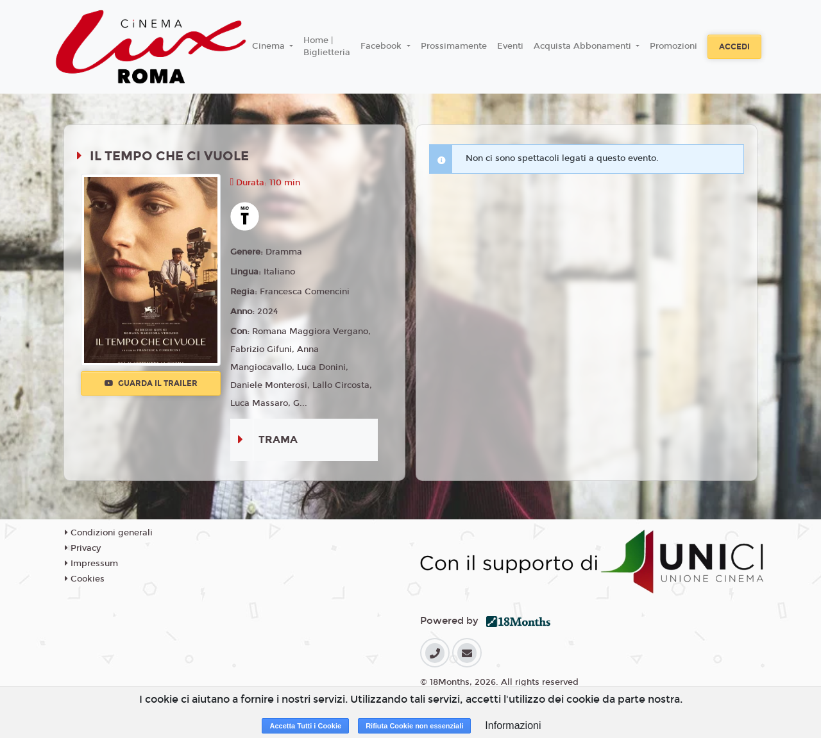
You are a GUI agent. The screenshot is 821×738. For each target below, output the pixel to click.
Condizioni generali (109, 533)
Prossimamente (454, 46)
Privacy (83, 548)
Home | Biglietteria (326, 46)
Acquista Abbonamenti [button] (584, 46)
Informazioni (513, 725)
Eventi (510, 46)
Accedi (734, 46)
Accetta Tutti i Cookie (305, 726)
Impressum (91, 563)
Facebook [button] (382, 46)
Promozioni (673, 46)
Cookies (85, 579)
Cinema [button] (269, 46)
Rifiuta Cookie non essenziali (414, 726)
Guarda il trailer (151, 383)
